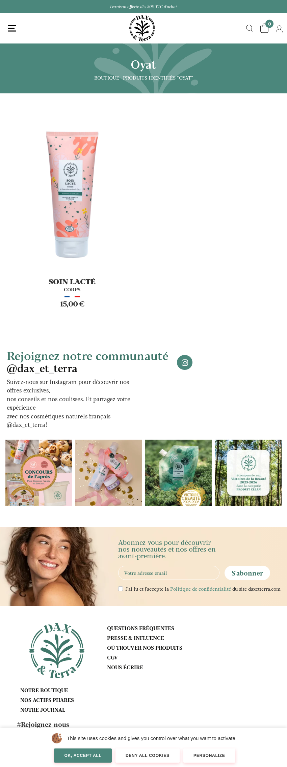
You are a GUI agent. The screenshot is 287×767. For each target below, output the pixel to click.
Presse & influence (135, 637)
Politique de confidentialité (200, 588)
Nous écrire (125, 667)
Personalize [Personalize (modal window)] (209, 755)
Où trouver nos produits (144, 647)
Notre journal (42, 709)
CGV (112, 657)
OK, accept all (82, 755)
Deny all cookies (147, 755)
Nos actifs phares (47, 699)
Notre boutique (44, 690)
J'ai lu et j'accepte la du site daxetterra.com (203, 588)
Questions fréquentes (140, 627)
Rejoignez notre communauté (87, 361)
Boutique (106, 77)
